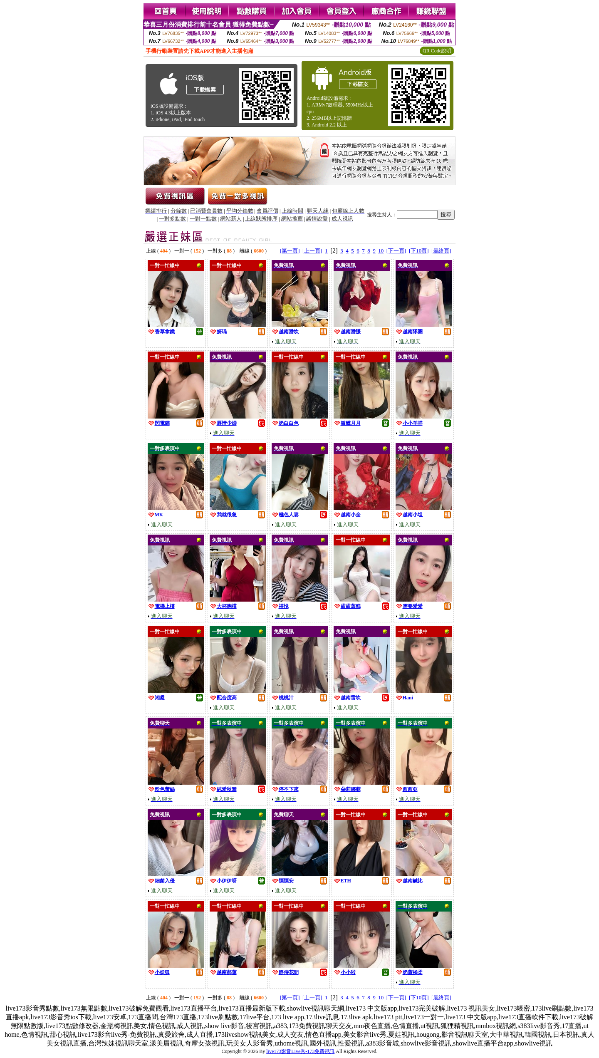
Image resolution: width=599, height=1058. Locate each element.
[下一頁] (396, 251)
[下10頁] (419, 251)
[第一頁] (290, 251)
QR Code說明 (437, 51)
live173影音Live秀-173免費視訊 (300, 1051)
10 (381, 251)
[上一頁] (312, 251)
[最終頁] (441, 251)
